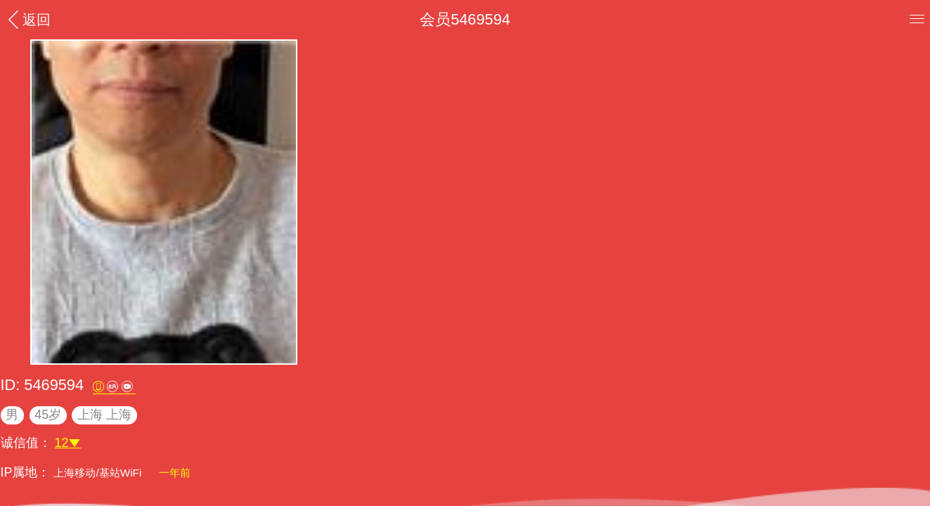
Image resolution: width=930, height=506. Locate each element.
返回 (27, 19)
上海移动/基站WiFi (98, 473)
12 (68, 443)
